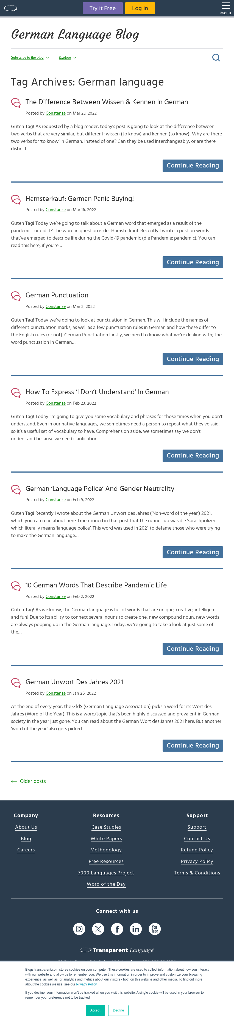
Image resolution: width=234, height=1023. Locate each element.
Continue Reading (193, 165)
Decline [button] (118, 1010)
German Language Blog (75, 34)
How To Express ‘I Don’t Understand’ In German (97, 392)
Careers (26, 850)
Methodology (106, 850)
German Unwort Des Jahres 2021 (74, 682)
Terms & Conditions (197, 873)
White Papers (106, 838)
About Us (26, 827)
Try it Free (103, 8)
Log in (140, 8)
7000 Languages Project (106, 873)
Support (197, 827)
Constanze (56, 113)
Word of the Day (106, 884)
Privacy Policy (86, 984)
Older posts (33, 781)
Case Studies (106, 827)
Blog (26, 838)
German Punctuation (57, 295)
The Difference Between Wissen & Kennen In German (107, 102)
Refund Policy (197, 850)
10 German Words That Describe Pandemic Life (96, 585)
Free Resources (106, 861)
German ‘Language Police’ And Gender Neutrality (100, 488)
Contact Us (197, 838)
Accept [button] (95, 1010)
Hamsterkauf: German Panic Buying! (80, 198)
